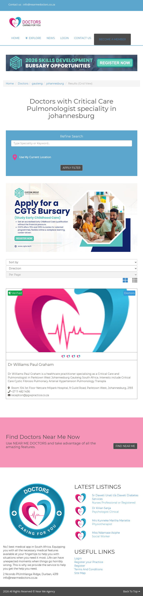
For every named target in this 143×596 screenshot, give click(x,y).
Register (79, 565)
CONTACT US (82, 38)
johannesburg (55, 83)
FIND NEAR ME (125, 446)
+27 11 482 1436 (19, 391)
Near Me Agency (45, 591)
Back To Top (131, 591)
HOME (15, 38)
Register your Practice (88, 562)
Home (10, 83)
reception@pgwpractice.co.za (28, 395)
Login (78, 558)
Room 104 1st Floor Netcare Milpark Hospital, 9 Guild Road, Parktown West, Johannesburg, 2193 (70, 388)
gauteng (37, 83)
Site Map (79, 573)
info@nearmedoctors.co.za (39, 4)
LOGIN (64, 38)
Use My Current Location (31, 157)
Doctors (23, 83)
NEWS (51, 38)
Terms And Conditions (88, 569)
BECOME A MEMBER (112, 39)
